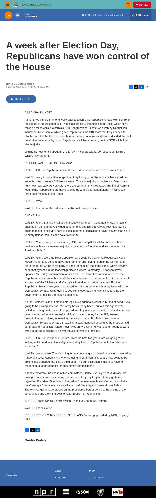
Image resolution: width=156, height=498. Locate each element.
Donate (143, 4)
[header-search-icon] (128, 5)
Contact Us (60, 478)
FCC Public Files (96, 478)
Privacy (91, 471)
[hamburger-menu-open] (7, 5)
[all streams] (140, 15)
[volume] (17, 15)
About (58, 471)
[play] (8, 15)
